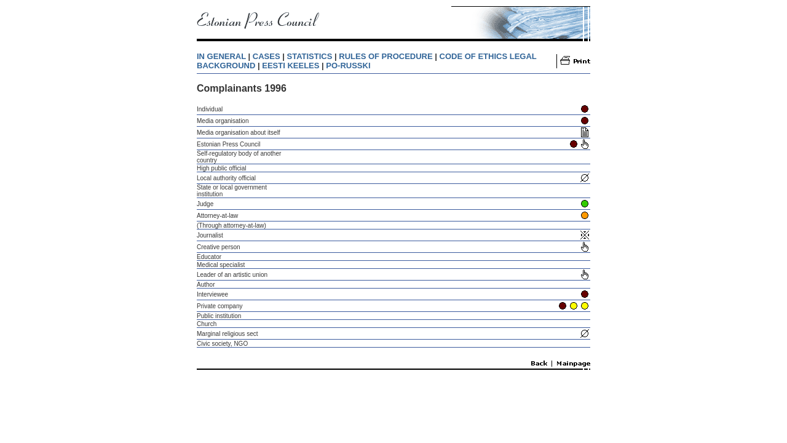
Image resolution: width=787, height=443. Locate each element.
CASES (266, 56)
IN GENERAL (221, 56)
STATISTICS (309, 56)
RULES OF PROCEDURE (385, 56)
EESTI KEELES (290, 65)
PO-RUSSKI (348, 65)
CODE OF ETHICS (474, 56)
